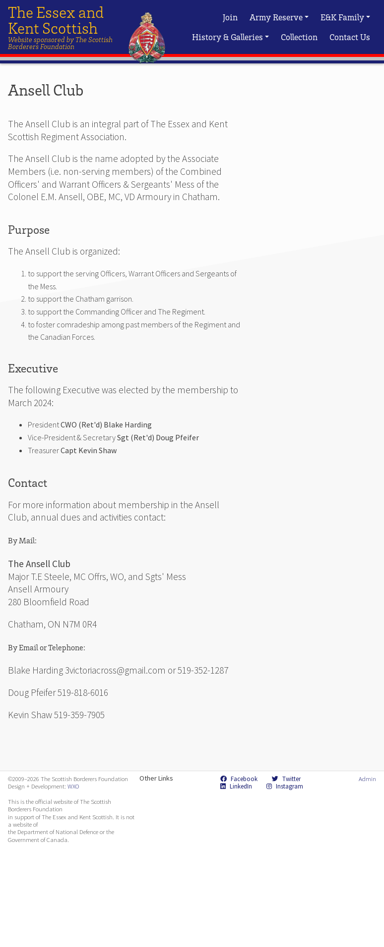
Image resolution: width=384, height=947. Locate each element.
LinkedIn (236, 786)
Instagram (284, 786)
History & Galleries (230, 36)
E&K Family (345, 16)
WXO (73, 786)
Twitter (286, 779)
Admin (367, 779)
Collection (299, 36)
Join (230, 16)
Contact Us (349, 36)
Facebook (238, 779)
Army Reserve (279, 16)
